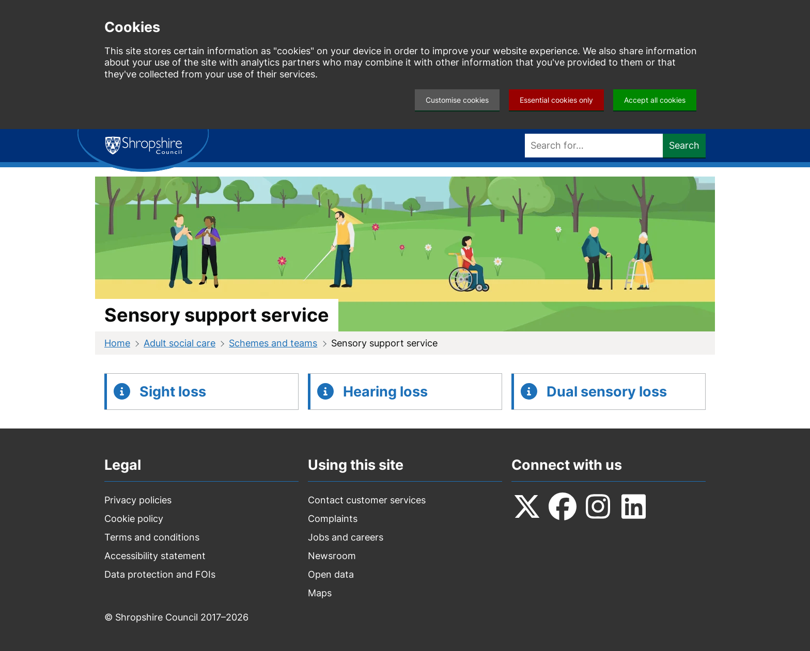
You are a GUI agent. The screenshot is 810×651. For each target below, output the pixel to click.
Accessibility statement (155, 555)
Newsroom (332, 555)
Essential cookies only (556, 100)
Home (117, 343)
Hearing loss (385, 391)
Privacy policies (138, 500)
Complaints (332, 518)
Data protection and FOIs (159, 574)
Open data (331, 574)
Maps (320, 593)
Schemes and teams (273, 343)
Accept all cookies (655, 100)
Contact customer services (367, 500)
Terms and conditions (151, 537)
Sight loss (172, 391)
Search (684, 145)
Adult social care (179, 343)
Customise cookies (457, 100)
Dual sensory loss (607, 391)
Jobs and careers (345, 537)
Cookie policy (133, 518)
